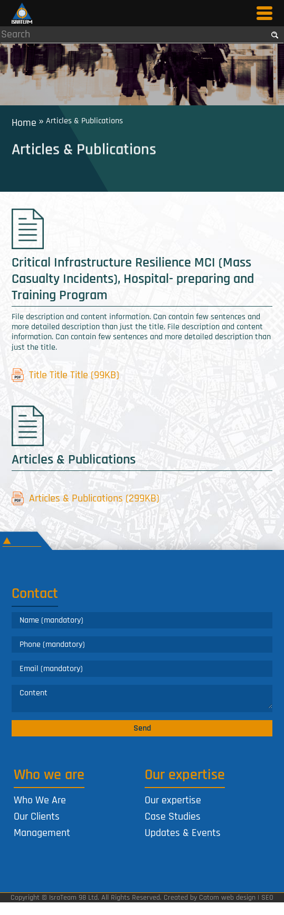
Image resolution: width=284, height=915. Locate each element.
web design (238, 897)
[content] (142, 698)
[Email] (142, 669)
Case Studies (173, 816)
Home (24, 122)
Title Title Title (66, 375)
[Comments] (142, 697)
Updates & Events (183, 833)
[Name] (142, 620)
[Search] (133, 34)
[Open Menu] (264, 13)
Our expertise (173, 800)
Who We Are (40, 800)
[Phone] (142, 644)
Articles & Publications (86, 499)
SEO (267, 897)
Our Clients (37, 816)
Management (42, 833)
